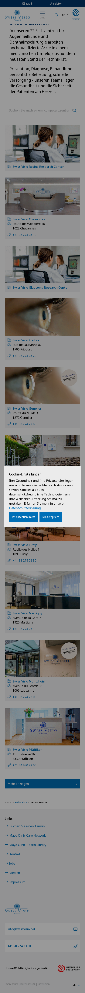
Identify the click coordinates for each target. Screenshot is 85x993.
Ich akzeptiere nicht (23, 517)
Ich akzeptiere (50, 517)
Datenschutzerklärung (25, 508)
